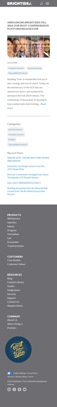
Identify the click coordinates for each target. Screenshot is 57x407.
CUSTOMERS (15, 256)
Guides (11, 286)
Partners (11, 327)
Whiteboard (13, 218)
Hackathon (13, 234)
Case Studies (14, 260)
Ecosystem (13, 241)
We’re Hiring (14, 323)
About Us (12, 319)
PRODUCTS (14, 214)
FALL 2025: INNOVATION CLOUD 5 (24, 182)
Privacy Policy (32, 373)
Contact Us (13, 301)
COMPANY (13, 316)
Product (12, 139)
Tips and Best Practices (18, 73)
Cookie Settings (19, 373)
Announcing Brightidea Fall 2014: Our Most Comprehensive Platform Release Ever (28, 25)
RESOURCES (14, 274)
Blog (9, 278)
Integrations (13, 290)
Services (10, 376)
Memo (10, 226)
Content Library (15, 282)
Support (11, 297)
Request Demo (15, 305)
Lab (9, 237)
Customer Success (16, 68)
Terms (31, 376)
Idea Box (12, 222)
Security (11, 293)
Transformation (15, 245)
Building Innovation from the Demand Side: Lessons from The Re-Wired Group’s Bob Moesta (27, 191)
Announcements (35, 68)
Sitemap (18, 376)
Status (25, 376)
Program (12, 230)
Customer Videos (16, 264)
